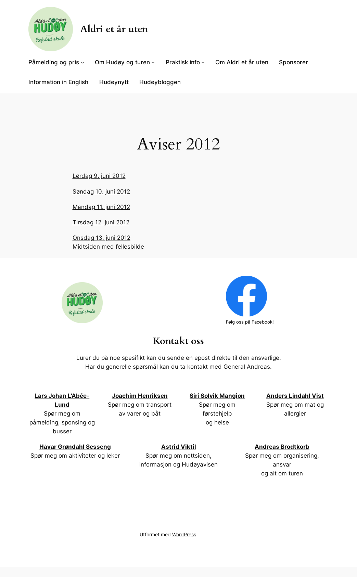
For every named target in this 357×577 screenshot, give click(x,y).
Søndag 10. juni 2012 (101, 191)
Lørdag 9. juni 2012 (99, 175)
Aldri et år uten (114, 29)
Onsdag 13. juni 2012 (101, 237)
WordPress (184, 534)
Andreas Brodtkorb (282, 446)
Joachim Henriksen (140, 395)
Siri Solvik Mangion (217, 395)
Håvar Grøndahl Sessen (73, 446)
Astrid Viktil (178, 446)
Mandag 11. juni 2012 (101, 207)
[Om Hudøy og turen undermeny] (153, 62)
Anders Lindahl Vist (295, 395)
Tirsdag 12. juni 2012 (101, 222)
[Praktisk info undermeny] (203, 62)
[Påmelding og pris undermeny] (82, 62)
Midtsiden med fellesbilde (108, 246)
